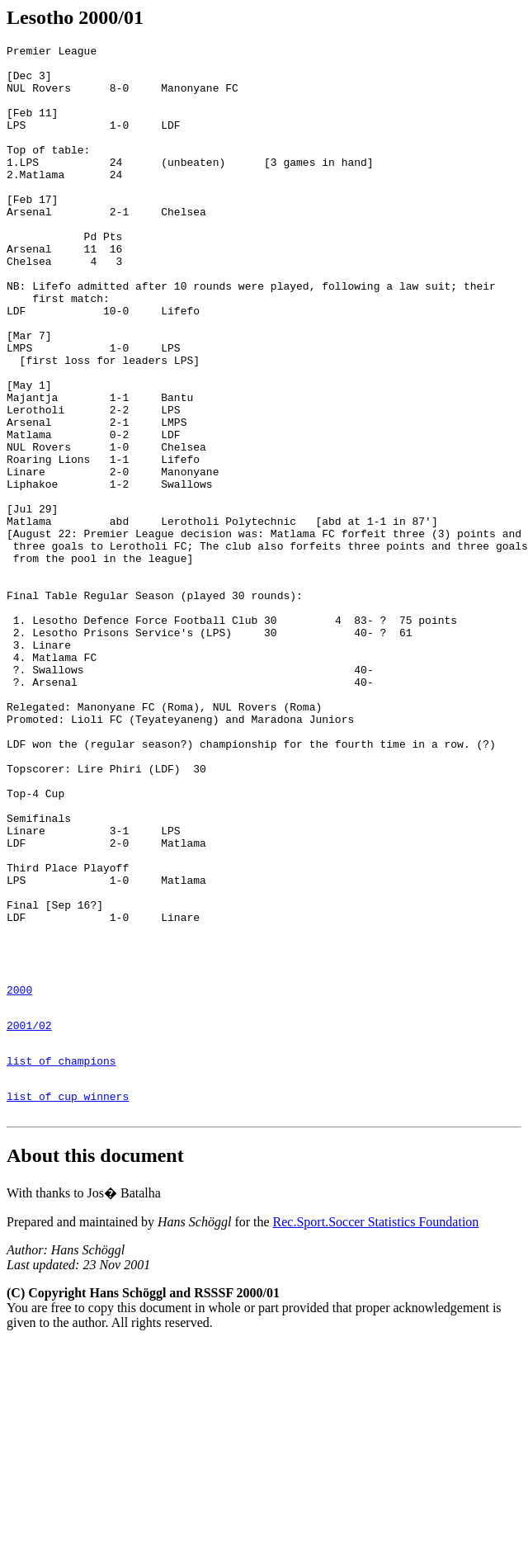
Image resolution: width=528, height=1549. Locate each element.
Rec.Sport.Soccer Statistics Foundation (376, 1427)
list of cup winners (68, 1299)
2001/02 (29, 1218)
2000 (19, 1177)
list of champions (61, 1258)
